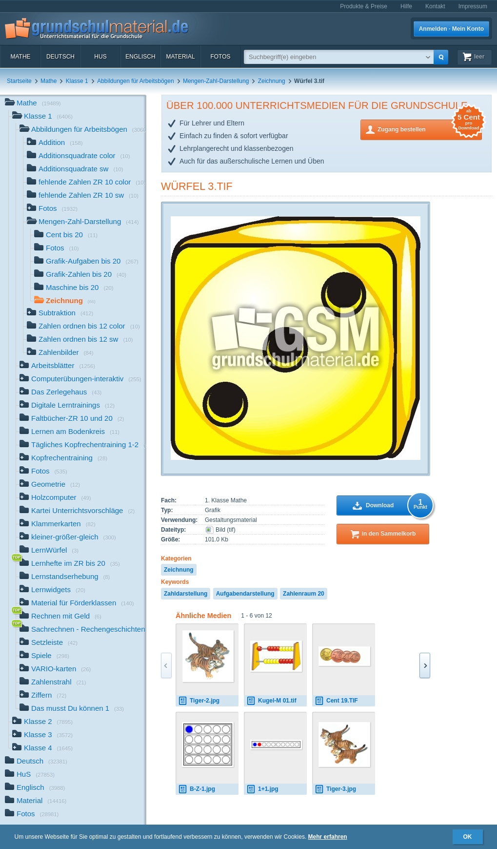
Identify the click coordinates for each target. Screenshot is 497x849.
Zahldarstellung (185, 593)
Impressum (472, 6)
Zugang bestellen (430, 129)
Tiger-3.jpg (335, 789)
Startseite (19, 81)
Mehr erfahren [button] (327, 836)
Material (180, 56)
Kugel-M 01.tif (271, 700)
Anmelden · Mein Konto (451, 28)
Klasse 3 (42, 735)
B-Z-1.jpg (196, 789)
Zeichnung (271, 81)
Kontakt (435, 6)
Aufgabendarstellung (245, 593)
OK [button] (467, 836)
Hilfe (406, 6)
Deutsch (60, 56)
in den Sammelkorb (389, 533)
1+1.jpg (262, 789)
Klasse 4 (42, 749)
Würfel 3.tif (197, 186)
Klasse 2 (42, 722)
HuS (100, 56)
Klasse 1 (77, 81)
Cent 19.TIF (336, 700)
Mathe (20, 56)
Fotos (220, 56)
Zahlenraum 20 (303, 593)
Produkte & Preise (363, 6)
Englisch (140, 56)
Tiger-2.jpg (198, 700)
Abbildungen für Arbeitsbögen (135, 81)
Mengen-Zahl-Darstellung (216, 81)
